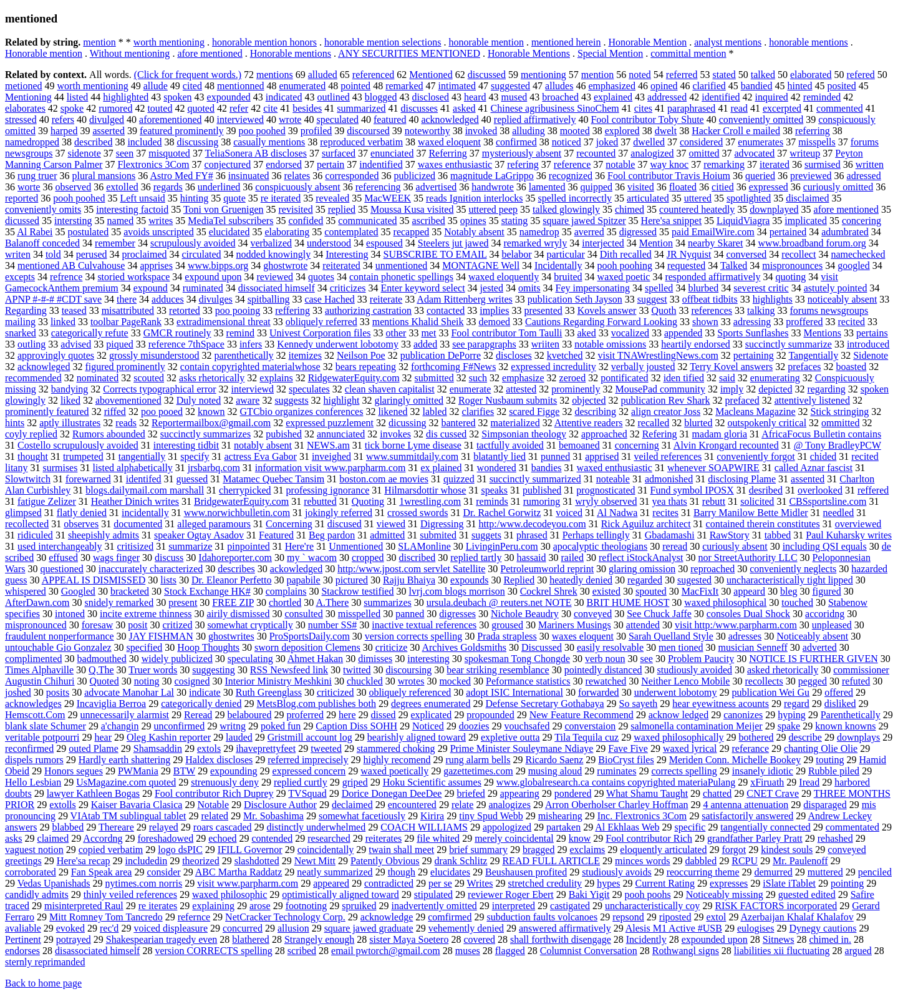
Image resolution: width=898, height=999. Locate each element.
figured (826, 591)
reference (572, 164)
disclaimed (807, 198)
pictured (352, 580)
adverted (820, 647)
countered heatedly (697, 209)
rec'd (109, 928)
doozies (474, 726)
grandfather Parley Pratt (755, 838)
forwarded (598, 692)
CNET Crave (772, 793)
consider (163, 872)
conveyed (593, 613)
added (425, 344)
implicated (806, 220)
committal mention (688, 53)
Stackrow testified (357, 591)
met (428, 333)
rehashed (835, 838)
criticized (335, 692)
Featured (276, 535)
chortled (285, 602)
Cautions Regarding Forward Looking (601, 321)
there (127, 299)
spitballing (269, 299)
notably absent (263, 445)
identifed (144, 479)
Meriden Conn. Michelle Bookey (735, 759)
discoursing (409, 670)
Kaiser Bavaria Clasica (137, 804)
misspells (817, 142)
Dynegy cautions (822, 928)
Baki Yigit (589, 894)
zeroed (572, 378)
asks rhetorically (211, 378)
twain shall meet (401, 849)
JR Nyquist (689, 254)
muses (467, 950)
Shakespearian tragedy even (162, 939)
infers (250, 344)
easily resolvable (610, 647)
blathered (250, 939)
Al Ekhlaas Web (627, 827)
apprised (602, 456)
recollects (764, 681)
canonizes (743, 714)
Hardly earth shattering (125, 759)
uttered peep (493, 209)
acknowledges (33, 703)
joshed (18, 692)
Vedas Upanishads (53, 883)
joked (607, 142)
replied (341, 209)
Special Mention (610, 53)
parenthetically (244, 355)
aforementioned (170, 119)
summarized (361, 108)
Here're (299, 546)
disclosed (430, 97)
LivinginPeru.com (502, 546)
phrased (532, 535)
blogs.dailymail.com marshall (144, 490)
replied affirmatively (535, 119)
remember (115, 243)
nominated (98, 378)
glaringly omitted (408, 400)
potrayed (73, 939)
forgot (734, 849)
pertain (330, 164)
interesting (428, 658)
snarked (20, 333)
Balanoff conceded (42, 243)
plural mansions (104, 175)
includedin (146, 860)
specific (690, 827)
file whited (438, 838)
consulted (303, 613)
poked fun (281, 726)
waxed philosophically (678, 737)
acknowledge (386, 917)
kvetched (565, 355)
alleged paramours (214, 524)
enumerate (470, 389)
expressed (768, 187)
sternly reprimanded (45, 962)
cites (643, 108)
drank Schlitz (461, 860)
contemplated (351, 232)
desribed (766, 490)
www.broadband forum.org (812, 243)
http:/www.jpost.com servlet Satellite (411, 568)
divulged (106, 119)
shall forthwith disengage (560, 939)
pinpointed (248, 546)
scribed (301, 950)
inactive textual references (424, 625)
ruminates (616, 771)
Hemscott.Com (35, 714)
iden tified (684, 378)
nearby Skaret (715, 243)
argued (858, 950)
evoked (70, 928)
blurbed (703, 288)
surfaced (338, 153)
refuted (856, 681)
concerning (637, 445)
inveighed (331, 456)
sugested (694, 580)
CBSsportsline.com (827, 501)
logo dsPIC (180, 849)
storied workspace (133, 276)
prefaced (742, 400)
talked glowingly (566, 209)
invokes (395, 434)
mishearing (560, 816)
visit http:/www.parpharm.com (736, 625)
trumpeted (83, 456)
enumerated (302, 85)
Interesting (347, 254)
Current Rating (665, 883)
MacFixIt (700, 591)
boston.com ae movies (383, 479)
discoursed (368, 130)
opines (473, 220)
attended (643, 625)
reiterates (383, 838)
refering (523, 164)
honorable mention (485, 42)
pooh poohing (624, 265)
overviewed (858, 524)
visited (640, 187)
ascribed (428, 220)
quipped (596, 187)
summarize (190, 546)
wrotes (411, 681)
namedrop (539, 232)
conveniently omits (43, 209)
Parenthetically (851, 714)
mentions (274, 74)
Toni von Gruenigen (223, 209)
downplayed (774, 209)
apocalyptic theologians (600, 546)
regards (168, 187)
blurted (698, 422)
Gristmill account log (310, 737)
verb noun (605, 658)
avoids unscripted (158, 232)
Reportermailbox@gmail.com (211, 422)
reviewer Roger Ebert (511, 894)
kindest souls (787, 849)
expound (150, 288)
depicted (775, 389)
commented (839, 108)
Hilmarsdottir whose (425, 490)
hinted (799, 85)
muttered (825, 872)
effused (63, 557)
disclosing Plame (742, 479)
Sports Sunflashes (752, 333)
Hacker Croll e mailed (736, 130)
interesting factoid (132, 209)
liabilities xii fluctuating (782, 950)
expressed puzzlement (330, 422)
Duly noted (198, 400)
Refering (659, 434)
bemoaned (579, 445)
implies (494, 310)
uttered (698, 198)
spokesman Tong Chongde (517, 658)
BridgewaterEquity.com (241, 501)
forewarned (88, 479)
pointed (355, 85)
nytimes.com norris (144, 883)
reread (674, 546)
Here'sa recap (83, 860)
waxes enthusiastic (455, 164)
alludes (559, 85)
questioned (61, 568)
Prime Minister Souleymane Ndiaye (522, 748)
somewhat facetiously (362, 816)
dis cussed (446, 434)
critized (177, 625)
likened (392, 411)
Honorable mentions (290, 53)
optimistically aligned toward (340, 894)
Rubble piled (833, 771)
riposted (675, 917)
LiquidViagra (743, 220)
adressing (752, 321)
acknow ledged (678, 714)
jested (491, 288)
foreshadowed (165, 838)
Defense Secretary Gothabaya (544, 703)
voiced (569, 512)
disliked (840, 703)
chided (823, 456)
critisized (135, 546)
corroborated (30, 872)
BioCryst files (626, 759)
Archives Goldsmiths (464, 647)
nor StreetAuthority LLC (747, 557)
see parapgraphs (484, 344)
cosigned (192, 681)
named (120, 220)
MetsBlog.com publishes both (316, 703)
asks (13, 838)
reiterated (341, 265)
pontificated (624, 378)
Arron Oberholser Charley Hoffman (616, 804)
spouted (651, 591)
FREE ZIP (233, 602)
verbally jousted (643, 366)
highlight (342, 400)
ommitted (840, 422)
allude (155, 85)
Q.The (101, 670)
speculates (309, 389)
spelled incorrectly (575, 198)
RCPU (744, 860)
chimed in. (830, 939)
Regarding (26, 310)
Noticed (428, 726)
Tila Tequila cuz (586, 737)
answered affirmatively (565, 928)
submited (438, 535)
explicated (431, 714)
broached (560, 97)
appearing (519, 793)
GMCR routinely (177, 333)
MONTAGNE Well (480, 265)
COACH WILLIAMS (424, 827)
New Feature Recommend (581, 714)
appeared (331, 883)
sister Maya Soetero (408, 939)
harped (64, 130)
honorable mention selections (383, 42)
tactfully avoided (510, 445)
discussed (487, 74)
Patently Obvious (385, 860)
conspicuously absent (297, 187)
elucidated (229, 232)
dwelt (666, 130)
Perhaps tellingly (596, 535)
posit (137, 625)
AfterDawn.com (37, 602)
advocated (755, 153)
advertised (436, 187)
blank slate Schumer (45, 726)
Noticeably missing (724, 894)
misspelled (359, 613)
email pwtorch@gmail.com (385, 950)
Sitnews (778, 939)
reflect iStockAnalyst (641, 557)
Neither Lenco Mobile (685, 681)
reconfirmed (29, 748)
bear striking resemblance (498, 670)
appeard (749, 591)
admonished (669, 479)
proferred (305, 714)
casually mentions (269, 142)
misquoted (169, 153)
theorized (201, 860)
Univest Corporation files (320, 333)
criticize (391, 647)
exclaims (587, 849)
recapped (411, 232)
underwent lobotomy (675, 692)
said (727, 378)
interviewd (252, 389)
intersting (73, 220)
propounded (490, 714)
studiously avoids (617, 872)
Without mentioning (130, 53)
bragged (539, 849)
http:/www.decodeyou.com (532, 524)
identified (721, 97)
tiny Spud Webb (491, 816)
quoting (790, 276)
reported (21, 198)
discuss (169, 557)
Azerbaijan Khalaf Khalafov (797, 917)
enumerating (775, 378)
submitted (434, 378)
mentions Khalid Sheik (418, 321)
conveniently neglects (793, 568)
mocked (455, 681)
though (401, 872)
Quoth (663, 310)
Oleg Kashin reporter (169, 737)
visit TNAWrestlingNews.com (658, 355)
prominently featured (47, 411)
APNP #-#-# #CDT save (53, 299)
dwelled (649, 142)
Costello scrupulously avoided (77, 445)
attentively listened (812, 400)
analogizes (509, 804)
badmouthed (102, 658)
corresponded (352, 175)
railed (572, 557)
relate (462, 804)
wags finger (116, 557)
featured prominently (182, 130)
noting (147, 681)
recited (852, 321)
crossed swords (417, 512)
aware (247, 400)
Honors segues (73, 771)
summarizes (387, 602)
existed (606, 591)
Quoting (368, 501)
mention (99, 42)
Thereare (116, 827)
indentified (380, 164)
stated (723, 74)
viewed (391, 524)
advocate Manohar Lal (129, 692)
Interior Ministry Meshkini (278, 681)
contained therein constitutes (763, 524)
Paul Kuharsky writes (849, 535)
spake (789, 726)
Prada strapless (507, 636)
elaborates (25, 108)
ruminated (203, 288)
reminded (822, 97)
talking (761, 310)
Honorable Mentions (529, 53)
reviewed (274, 276)
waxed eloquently (503, 276)
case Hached (329, 299)
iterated (774, 164)
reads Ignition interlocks (474, 198)
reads (126, 422)
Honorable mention (43, 53)
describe (805, 737)
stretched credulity (545, 883)
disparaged (824, 804)
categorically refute (89, 333)
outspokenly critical (766, 422)
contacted (446, 310)
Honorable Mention (647, 42)
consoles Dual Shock (748, 613)
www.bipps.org (218, 265)
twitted (356, 670)
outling (31, 344)
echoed (222, 838)
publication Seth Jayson (575, 299)
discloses (514, 355)
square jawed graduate (368, 928)
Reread (198, 714)
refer (238, 108)
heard (475, 97)
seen (124, 153)
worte (28, 187)
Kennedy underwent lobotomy (337, 344)
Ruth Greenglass (269, 692)
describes (236, 568)
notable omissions (610, 344)
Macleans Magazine (755, 411)
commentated (852, 827)
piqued (119, 344)
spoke (72, 108)
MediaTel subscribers (230, 220)
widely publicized (177, 658)
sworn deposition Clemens (307, 647)
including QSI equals (825, 546)
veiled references (668, 456)
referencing (378, 187)
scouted (148, 378)
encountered (412, 804)
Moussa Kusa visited (411, 209)
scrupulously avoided (192, 243)
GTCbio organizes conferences (302, 411)
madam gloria (719, 434)
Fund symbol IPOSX (692, 490)
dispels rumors (34, 759)
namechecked (858, 254)
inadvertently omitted (433, 905)
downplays (858, 737)
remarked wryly (535, 243)
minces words (642, 860)
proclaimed (144, 254)
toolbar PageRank (126, 321)
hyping (791, 714)
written (870, 164)
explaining (213, 905)
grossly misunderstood (154, 355)
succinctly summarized (535, 479)
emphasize (523, 378)
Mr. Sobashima (273, 816)
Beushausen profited (526, 872)
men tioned (681, 647)
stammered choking (396, 748)
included (144, 142)
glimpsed (23, 512)
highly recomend (397, 759)
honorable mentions (808, 42)
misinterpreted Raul (83, 905)
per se (440, 883)
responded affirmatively (712, 276)
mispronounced (36, 625)
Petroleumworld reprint (547, 568)
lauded (239, 737)
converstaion (590, 726)
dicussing (407, 422)
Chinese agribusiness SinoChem (555, 108)
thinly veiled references (130, 894)
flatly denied (82, 512)
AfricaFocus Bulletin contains (821, 434)
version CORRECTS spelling (213, 950)
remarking (724, 164)
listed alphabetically (132, 467)
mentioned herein (566, 42)
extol (716, 917)
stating (514, 220)
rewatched (606, 681)
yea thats (669, 501)
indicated (284, 97)
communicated (367, 220)
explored (622, 130)
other (396, 333)
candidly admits (37, 894)
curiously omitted (838, 187)
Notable (213, 804)
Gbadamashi (670, 535)
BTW (184, 771)
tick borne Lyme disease (413, 445)
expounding (234, 771)
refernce (194, 917)
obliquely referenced (410, 692)
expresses (729, 883)
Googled (78, 591)
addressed (667, 97)
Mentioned (430, 74)
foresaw (97, 625)
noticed (566, 142)
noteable (613, 479)
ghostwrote (285, 265)
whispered (25, 591)
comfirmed (449, 917)
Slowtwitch (28, 479)
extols (209, 748)
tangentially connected (765, 827)
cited (192, 85)
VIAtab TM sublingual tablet (128, 816)
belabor (517, 254)
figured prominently (125, 366)
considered (701, 142)
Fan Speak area (101, 872)
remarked (404, 85)
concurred (243, 928)
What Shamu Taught (647, 793)
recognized (570, 175)
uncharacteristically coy (652, 905)
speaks (494, 490)
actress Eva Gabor (260, 456)
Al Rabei (34, 232)
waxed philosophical (725, 602)
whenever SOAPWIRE (713, 467)
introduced (868, 344)
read (739, 108)
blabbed (68, 827)
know (580, 838)
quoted (201, 108)
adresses (744, 636)
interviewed (240, 119)
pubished (284, 434)
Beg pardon (332, 535)
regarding (826, 389)
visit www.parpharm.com (247, 883)
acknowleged (43, 366)
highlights (773, 299)
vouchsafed (527, 726)
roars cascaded (222, 827)
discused (344, 524)
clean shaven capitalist (390, 389)
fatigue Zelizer (46, 501)
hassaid (531, 557)
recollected (27, 524)
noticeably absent (842, 299)
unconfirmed (179, 726)
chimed (629, 209)
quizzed (459, 479)
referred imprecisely (308, 759)
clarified (708, 85)
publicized (414, 175)
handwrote (492, 187)
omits (529, 288)
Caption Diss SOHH (356, 726)
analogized (652, 153)
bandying (70, 389)
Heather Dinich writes (135, 501)
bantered (459, 422)
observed (73, 187)
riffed (115, 411)
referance (751, 748)
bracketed (129, 591)
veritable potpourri (42, 737)
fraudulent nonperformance (59, 636)
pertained (788, 232)
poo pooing (237, 310)
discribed (417, 557)
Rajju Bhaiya (409, 580)
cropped (368, 557)
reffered (873, 490)
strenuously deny (225, 782)
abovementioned (128, 400)
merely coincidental (514, 838)
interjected (603, 243)
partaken (563, 827)
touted (159, 108)
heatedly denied (580, 580)
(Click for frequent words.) (187, 74)
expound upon (213, 276)
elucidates (450, 872)
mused (514, 97)
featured (390, 119)
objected (589, 400)
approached (604, 434)
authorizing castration (368, 310)
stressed (21, 119)
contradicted (388, 883)
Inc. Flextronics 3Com (642, 816)
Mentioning (28, 97)
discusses (419, 108)
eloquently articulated (663, 849)
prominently (575, 389)
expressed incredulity (553, 366)
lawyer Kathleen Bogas (93, 793)
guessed (192, 479)
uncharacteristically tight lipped (790, 580)
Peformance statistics (528, 681)
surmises (59, 467)
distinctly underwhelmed (316, 827)
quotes (321, 276)
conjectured (228, 164)
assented (807, 479)
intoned (70, 613)
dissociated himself (276, 288)
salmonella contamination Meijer (696, 726)
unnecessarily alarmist (124, 714)
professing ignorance (328, 490)
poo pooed (162, 411)
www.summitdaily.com (412, 456)
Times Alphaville (39, 670)
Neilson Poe (361, 355)
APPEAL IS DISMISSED (94, 580)
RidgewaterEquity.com (354, 378)
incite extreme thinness (146, 613)
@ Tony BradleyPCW (837, 445)
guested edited (807, 894)
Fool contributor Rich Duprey (214, 793)
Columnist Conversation (588, 950)
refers (63, 119)
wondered (496, 467)
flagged (510, 950)
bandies (546, 467)
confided (305, 220)
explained (613, 97)
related (215, 816)
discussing (197, 142)
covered (479, 939)
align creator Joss (665, 411)
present (182, 602)
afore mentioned (209, 53)
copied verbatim (111, 849)
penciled (875, 872)
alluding (528, 130)
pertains (872, 333)
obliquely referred (321, 321)
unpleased (832, 625)
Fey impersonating (593, 288)
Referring (447, 153)
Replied (518, 580)
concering (861, 220)
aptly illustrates (69, 422)
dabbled (701, 860)
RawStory (730, 535)
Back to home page (43, 983)
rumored (115, 108)
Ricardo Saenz (554, 759)
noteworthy (427, 130)
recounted (596, 153)
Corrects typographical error (159, 389)
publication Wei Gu (771, 692)
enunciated (391, 153)
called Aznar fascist (813, 467)
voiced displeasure (170, 928)
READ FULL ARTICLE (551, 860)
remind (240, 333)
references (711, 310)
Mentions (822, 333)
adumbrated (845, 232)
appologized (507, 827)
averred (589, 232)
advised (75, 344)
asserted (108, 130)
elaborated (811, 74)
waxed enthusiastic (614, 467)
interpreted (513, 905)
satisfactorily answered (747, 816)
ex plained (440, 467)
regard (796, 703)
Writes (479, 883)
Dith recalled (626, 254)
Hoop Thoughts (208, 647)
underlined (219, 187)
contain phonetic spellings (401, 276)
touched (797, 602)
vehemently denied (466, 928)
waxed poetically (394, 771)
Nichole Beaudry (525, 613)
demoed (494, 321)
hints (14, 422)
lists (168, 580)
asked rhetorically (782, 670)
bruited (568, 276)
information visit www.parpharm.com (330, 467)
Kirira (432, 816)
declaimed (352, 804)
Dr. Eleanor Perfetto (231, 580)
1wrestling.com (430, 501)
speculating (250, 658)
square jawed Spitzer (584, 220)
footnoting (306, 905)
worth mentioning (169, 42)
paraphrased (691, 108)
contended (271, 838)
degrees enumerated (430, 703)
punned (555, 456)
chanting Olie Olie (820, 748)
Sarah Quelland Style (671, 636)
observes (81, 524)
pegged (812, 681)
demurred (774, 872)
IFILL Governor (250, 849)
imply (731, 389)
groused (507, 625)
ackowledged (296, 568)
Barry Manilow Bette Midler (750, 512)
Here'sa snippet (671, 220)
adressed (864, 175)
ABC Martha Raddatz (238, 872)
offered (838, 692)
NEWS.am (328, 445)
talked (763, 74)
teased (74, 310)
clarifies (478, 411)
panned (409, 613)
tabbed (778, 535)
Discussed (541, 647)
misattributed (128, 310)
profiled (316, 130)
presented (543, 310)
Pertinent (23, 939)
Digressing (441, 524)
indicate (205, 692)
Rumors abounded (108, 434)
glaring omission (642, 568)
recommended (33, 378)
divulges (216, 299)
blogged (381, 97)
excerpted (782, 108)
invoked (481, 130)
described (93, 142)
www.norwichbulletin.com (237, 512)
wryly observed (606, 501)
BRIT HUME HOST (628, 602)
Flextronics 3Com (153, 164)
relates (297, 175)
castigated (570, 905)
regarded (644, 580)
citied (723, 187)
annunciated (341, 434)
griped (355, 782)
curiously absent (734, 546)
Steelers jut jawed (453, 243)
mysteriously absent (522, 153)
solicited (757, 501)
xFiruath (767, 782)
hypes (608, 883)
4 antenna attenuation (745, 804)
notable (620, 164)
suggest (652, 299)
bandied (757, 85)
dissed (383, 714)
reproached (712, 568)
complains (286, 591)
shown (705, 321)
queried (760, 175)
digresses (457, 613)
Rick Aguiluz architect (646, 524)
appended (683, 333)
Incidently (646, 939)
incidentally (145, 512)
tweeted (326, 748)
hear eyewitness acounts (720, 703)
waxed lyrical (690, 748)
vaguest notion (34, 849)
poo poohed (262, 130)
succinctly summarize (788, 344)
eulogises (756, 928)
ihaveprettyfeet (266, 748)
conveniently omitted (761, 119)
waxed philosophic (229, 894)
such (478, 378)
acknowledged (449, 119)
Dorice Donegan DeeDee (392, 793)
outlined (333, 97)
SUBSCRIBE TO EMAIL (435, 254)
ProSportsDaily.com (309, 636)
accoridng (824, 613)
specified (145, 647)
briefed (470, 793)
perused (91, 254)
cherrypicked (245, 490)
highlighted (125, 97)
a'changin (120, 726)
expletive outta (510, 737)
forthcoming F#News (453, 366)
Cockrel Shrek (548, 591)
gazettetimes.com (478, 771)
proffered (804, 321)
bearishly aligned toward (416, 737)
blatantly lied (499, 456)
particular (565, 254)
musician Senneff (753, 647)
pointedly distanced (603, 670)
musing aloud (555, 771)
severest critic (760, 288)
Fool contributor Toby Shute (647, 119)
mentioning (543, 74)
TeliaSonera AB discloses (256, 153)
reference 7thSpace (186, 344)
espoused (384, 243)
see (646, 658)
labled (435, 411)
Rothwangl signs (685, 950)
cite (270, 108)
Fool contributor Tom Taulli (506, 333)
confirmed (516, 142)
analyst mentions (727, 42)
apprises (156, 265)
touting (830, 759)
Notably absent (474, 232)
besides (307, 108)
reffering (292, 310)
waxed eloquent (449, 142)
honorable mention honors (264, 42)
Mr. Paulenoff (800, 860)
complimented (33, 658)
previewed (811, 175)
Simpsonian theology (523, 434)
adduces (168, 299)
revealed (332, 198)
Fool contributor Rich (649, 838)
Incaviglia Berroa (112, 703)
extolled (122, 187)
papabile (303, 580)
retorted (184, 310)
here (347, 714)
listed (78, 97)
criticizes (348, 288)
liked (70, 400)
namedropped (32, 142)
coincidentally (325, 849)
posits (57, 692)
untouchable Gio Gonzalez (58, 647)
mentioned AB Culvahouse (71, 265)
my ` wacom (312, 557)
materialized (515, 422)
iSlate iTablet (789, 883)
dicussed (22, 220)
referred (682, 74)
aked (586, 333)
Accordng (102, 838)
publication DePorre (440, 355)
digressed (638, 232)
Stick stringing (840, 411)
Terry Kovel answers (731, 366)
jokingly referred (338, 512)
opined (664, 85)
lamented (547, 187)
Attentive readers (588, 422)
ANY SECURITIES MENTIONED (409, 53)
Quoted (104, 681)
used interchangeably (59, 546)
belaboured (249, 714)
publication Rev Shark (665, 400)
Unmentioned (356, 546)
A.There (332, 602)
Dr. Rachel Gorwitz (502, 512)
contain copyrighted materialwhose (250, 366)
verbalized (271, 243)
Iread (809, 782)
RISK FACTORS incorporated (776, 905)
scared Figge (534, 411)
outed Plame (93, 748)
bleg (789, 591)
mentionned (240, 85)
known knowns (845, 726)
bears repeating (366, 366)
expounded (229, 97)
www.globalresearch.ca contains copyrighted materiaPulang (615, 782)
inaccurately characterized (151, 568)
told (53, 254)
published (542, 490)
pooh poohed (79, 198)
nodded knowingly (273, 254)
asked (464, 108)
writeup (804, 153)
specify (194, 456)
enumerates (760, 142)
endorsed (284, 164)
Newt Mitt (315, 860)
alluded (322, 74)
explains (275, 378)
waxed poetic (623, 276)
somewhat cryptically (249, 625)
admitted (387, 535)
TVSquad (307, 793)
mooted (575, 130)
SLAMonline (424, 546)
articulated (648, 198)
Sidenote (870, 355)
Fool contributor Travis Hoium (668, 175)
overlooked (820, 490)
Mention (656, 243)
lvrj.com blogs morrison (456, 591)
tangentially (142, 456)
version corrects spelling (413, 636)
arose (260, 905)
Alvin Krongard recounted (726, 445)
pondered (573, 793)
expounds (469, 580)
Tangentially (813, 355)
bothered (756, 737)
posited (841, 85)
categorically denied (201, 703)
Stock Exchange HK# (207, 591)
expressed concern (309, 771)
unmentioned (401, 265)
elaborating (286, 232)
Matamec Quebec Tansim (273, 479)
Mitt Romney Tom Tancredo (106, 917)
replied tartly (475, 557)
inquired (771, 97)
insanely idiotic (762, 771)
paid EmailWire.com (713, 232)
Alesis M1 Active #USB (673, 928)
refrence (66, 276)
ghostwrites (231, 636)
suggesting (213, 670)
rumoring (542, 501)
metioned (23, 85)
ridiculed (35, 535)
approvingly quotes (55, 355)
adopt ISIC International (514, 692)
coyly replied (31, 434)
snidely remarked (119, 602)
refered (861, 74)
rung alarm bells (478, 759)
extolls (62, 804)
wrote (290, 119)
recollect (798, 254)
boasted (851, 366)
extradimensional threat (223, 321)
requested (686, 265)
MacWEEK (387, 198)
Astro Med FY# (181, 175)
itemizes (305, 355)
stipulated (433, 894)
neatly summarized (334, 872)
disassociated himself (97, 950)
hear (103, 737)
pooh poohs (647, 894)
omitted (704, 153)
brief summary (478, 849)
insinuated (248, 175)
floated (683, 187)
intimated (457, 85)
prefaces (804, 366)
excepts (20, 276)
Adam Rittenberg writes (464, 299)
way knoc (669, 164)
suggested (510, 85)
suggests (291, 400)
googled (854, 265)
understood (329, 243)
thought (32, 456)
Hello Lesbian (33, 782)
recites (665, 512)
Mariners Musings (574, 625)
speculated (337, 119)
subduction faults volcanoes (541, 917)
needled (838, 512)
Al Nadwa (617, 512)
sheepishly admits (103, 535)
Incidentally (558, 265)
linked (63, 321)
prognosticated (605, 490)
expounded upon (715, 939)
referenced (373, 74)
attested (521, 389)
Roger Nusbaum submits (507, 400)
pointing (847, 883)
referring (812, 130)
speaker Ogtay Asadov (199, 535)
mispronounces (792, 265)
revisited (296, 209)
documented (137, 524)
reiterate (386, 299)
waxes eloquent (583, 636)
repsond (628, 917)
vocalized (630, 333)
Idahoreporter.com (235, 557)
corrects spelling (684, 771)
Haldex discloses (219, 759)
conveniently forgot (755, 456)
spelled (659, 288)
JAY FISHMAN (161, 636)
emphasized (611, 85)
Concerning (289, 524)
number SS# (332, 625)
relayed (163, 827)
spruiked (359, 905)
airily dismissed (238, 613)
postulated (88, 232)
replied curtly (300, 782)
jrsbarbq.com (214, 467)
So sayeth (638, 703)
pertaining (753, 355)
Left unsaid (142, 198)
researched (328, 838)
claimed (53, 838)
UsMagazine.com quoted (126, 782)
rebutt (713, 501)
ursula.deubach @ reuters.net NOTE (499, 602)
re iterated (281, 198)
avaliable (23, 928)
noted (640, 74)
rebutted (320, 501)
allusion (293, 928)
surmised (822, 164)
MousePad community (660, 389)
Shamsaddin (157, 748)
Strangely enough (319, 939)
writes (160, 220)
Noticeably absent (812, 636)
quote (234, 198)
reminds (492, 501)
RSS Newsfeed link (289, 670)
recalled (654, 422)
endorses (22, 950)
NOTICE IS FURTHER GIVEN (813, 658)
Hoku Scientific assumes (432, 782)
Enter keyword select (423, 288)
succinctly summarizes (205, 434)
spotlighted (749, 198)
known (211, 411)
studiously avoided (694, 670)
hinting (194, 198)
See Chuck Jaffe (659, 613)
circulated (201, 254)
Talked (733, 265)
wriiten (545, 344)
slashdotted (256, 860)
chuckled (365, 681)
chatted (717, 793)
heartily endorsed (695, 344)
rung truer (37, 175)
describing (595, 411)
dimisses (375, 658)
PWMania (138, 771)
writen (18, 254)
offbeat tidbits (710, 299)
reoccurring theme (703, 872)
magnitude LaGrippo (492, 175)
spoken (177, 97)
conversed (746, 254)
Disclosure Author (280, 804)
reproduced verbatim (361, 142)
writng (233, 726)
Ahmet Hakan (315, 658)
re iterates (158, 905)
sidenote (83, 153)
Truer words (152, 670)
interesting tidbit (186, 445)
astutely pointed (835, 288)
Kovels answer (607, 310)
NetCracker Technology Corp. (285, 917)
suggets (486, 535)
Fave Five (628, 748)
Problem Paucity (701, 658)
